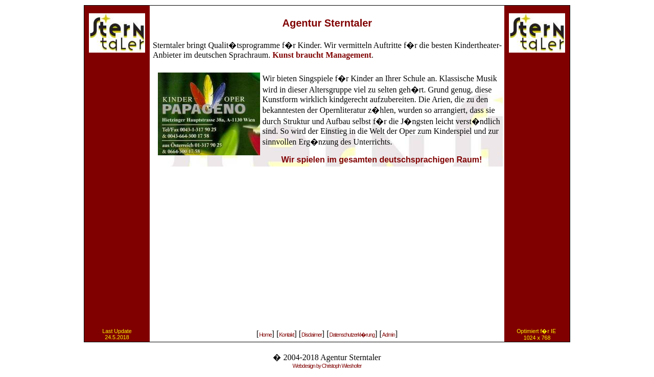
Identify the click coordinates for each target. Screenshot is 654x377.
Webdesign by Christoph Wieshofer (327, 366)
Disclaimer (311, 335)
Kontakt (286, 335)
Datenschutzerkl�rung (352, 335)
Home (265, 335)
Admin (388, 335)
